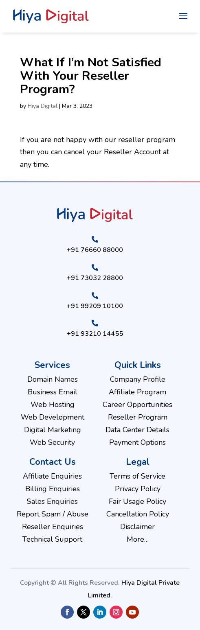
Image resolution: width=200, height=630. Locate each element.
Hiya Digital (42, 106)
